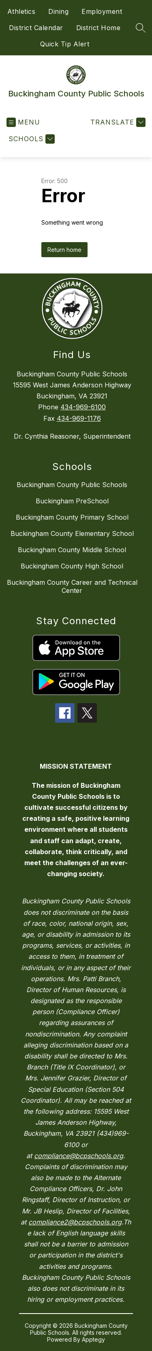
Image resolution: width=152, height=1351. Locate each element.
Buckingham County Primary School (72, 517)
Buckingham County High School (72, 566)
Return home (64, 249)
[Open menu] (23, 122)
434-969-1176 (79, 418)
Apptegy (93, 1339)
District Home (98, 28)
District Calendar (36, 28)
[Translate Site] (117, 122)
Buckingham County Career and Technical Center (72, 586)
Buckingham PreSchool (72, 501)
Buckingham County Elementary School (72, 533)
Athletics (21, 11)
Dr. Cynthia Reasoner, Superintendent (72, 436)
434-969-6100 (83, 407)
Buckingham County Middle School (72, 550)
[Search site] (141, 28)
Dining (58, 11)
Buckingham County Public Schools (72, 485)
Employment (101, 11)
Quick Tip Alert (65, 44)
